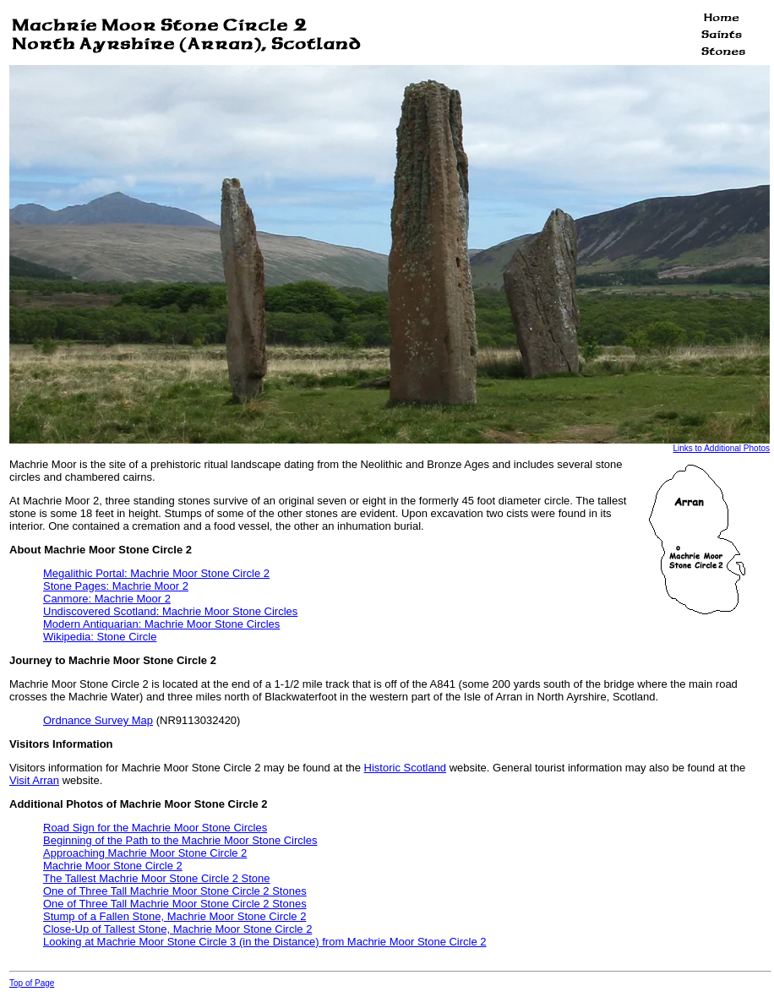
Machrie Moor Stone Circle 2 (113, 865)
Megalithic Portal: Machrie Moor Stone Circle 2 (156, 573)
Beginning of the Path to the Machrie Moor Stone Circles (180, 840)
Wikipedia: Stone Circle (99, 636)
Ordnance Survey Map (98, 720)
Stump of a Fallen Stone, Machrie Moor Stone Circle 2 (174, 916)
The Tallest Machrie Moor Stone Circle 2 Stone (156, 878)
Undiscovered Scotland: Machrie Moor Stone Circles (170, 611)
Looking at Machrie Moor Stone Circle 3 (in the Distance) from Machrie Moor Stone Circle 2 (265, 941)
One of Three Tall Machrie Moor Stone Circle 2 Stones (175, 891)
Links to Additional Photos (721, 448)
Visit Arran (34, 780)
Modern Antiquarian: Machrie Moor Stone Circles (161, 624)
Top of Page (31, 983)
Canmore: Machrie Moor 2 (107, 598)
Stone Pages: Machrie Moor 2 (115, 586)
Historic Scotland (405, 767)
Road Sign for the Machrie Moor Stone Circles (155, 827)
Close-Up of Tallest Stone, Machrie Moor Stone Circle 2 (177, 929)
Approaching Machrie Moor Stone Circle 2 (145, 853)
